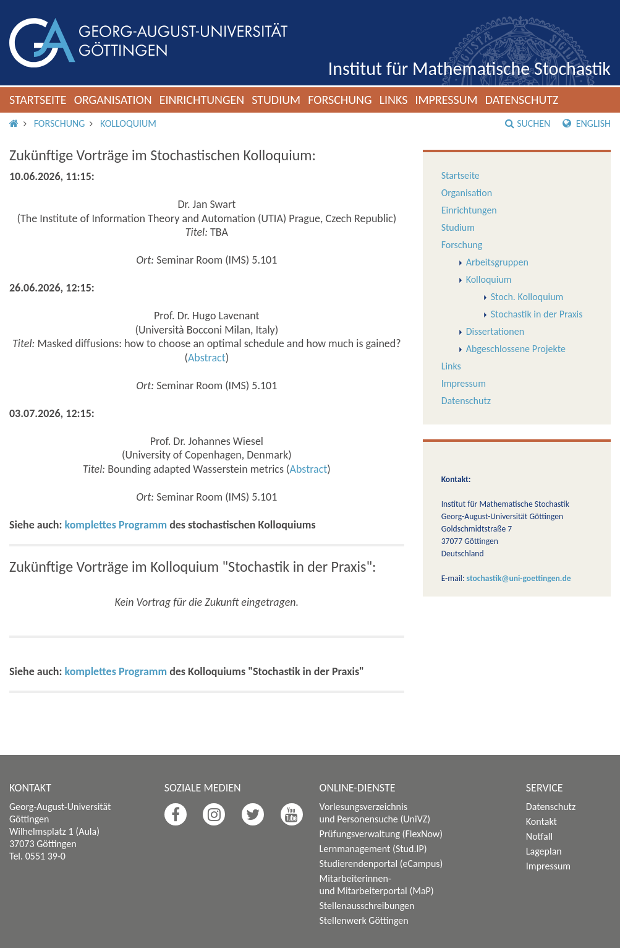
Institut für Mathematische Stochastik (469, 68)
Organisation (113, 99)
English (587, 123)
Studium (276, 99)
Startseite (38, 99)
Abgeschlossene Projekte (516, 349)
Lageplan (544, 851)
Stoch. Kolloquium (527, 297)
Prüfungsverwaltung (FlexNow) (381, 834)
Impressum (446, 99)
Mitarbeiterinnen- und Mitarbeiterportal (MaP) (377, 885)
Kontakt (541, 821)
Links (394, 99)
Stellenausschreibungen (367, 905)
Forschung (340, 99)
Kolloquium (128, 123)
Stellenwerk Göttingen (364, 920)
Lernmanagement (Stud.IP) (373, 849)
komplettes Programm (116, 525)
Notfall (539, 836)
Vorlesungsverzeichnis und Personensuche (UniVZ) (375, 813)
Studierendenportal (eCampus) (381, 863)
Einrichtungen (202, 99)
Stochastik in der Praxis (537, 314)
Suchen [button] (527, 123)
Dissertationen (495, 331)
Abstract (207, 357)
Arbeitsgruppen (497, 262)
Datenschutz (522, 99)
